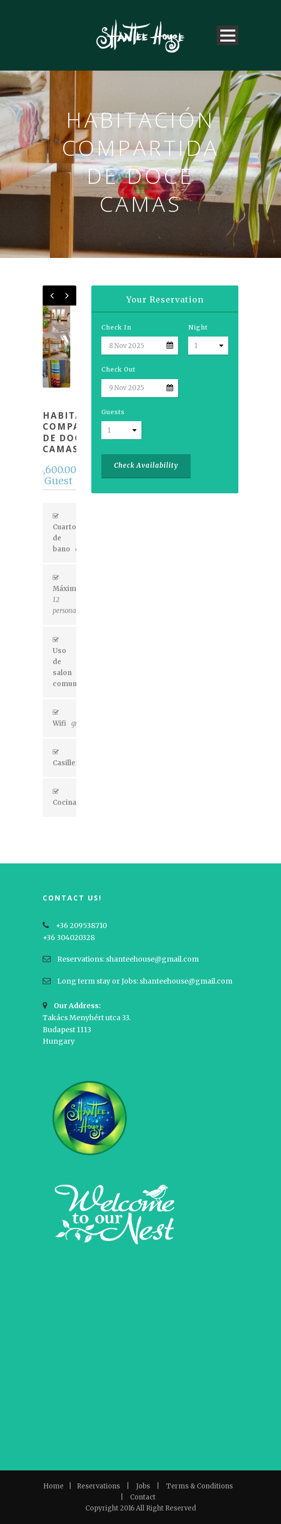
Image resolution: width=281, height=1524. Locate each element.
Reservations (98, 1486)
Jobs (143, 1486)
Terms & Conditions (199, 1486)
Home (53, 1486)
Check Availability (146, 465)
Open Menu (227, 35)
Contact (143, 1497)
